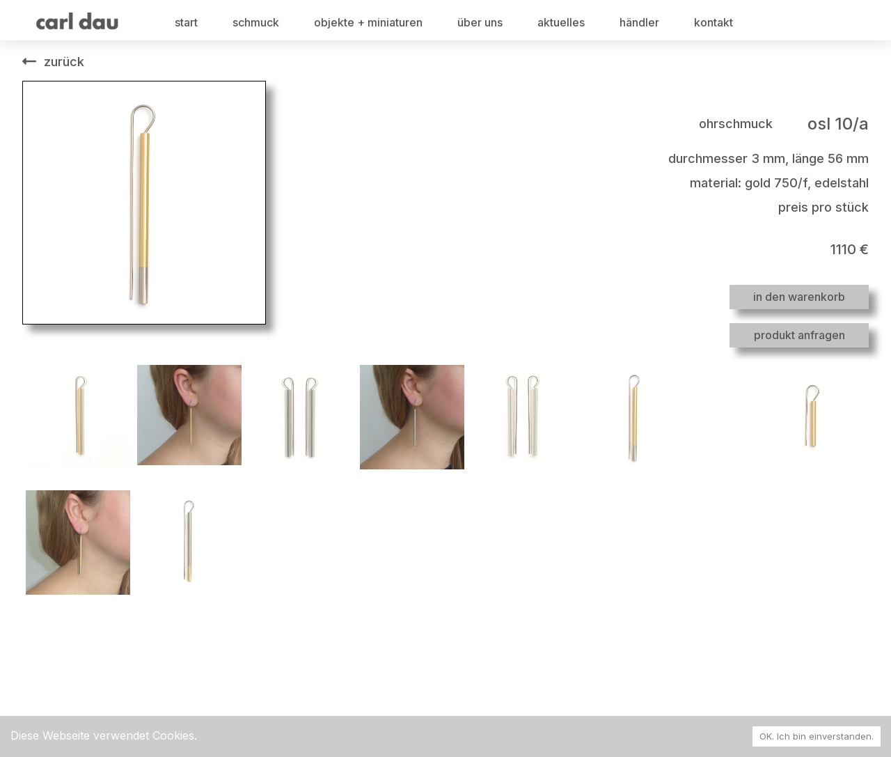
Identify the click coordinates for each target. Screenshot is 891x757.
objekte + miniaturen (368, 22)
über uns (480, 22)
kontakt (713, 22)
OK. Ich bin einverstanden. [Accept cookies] (816, 736)
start (186, 22)
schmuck (255, 22)
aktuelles (561, 22)
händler (639, 22)
